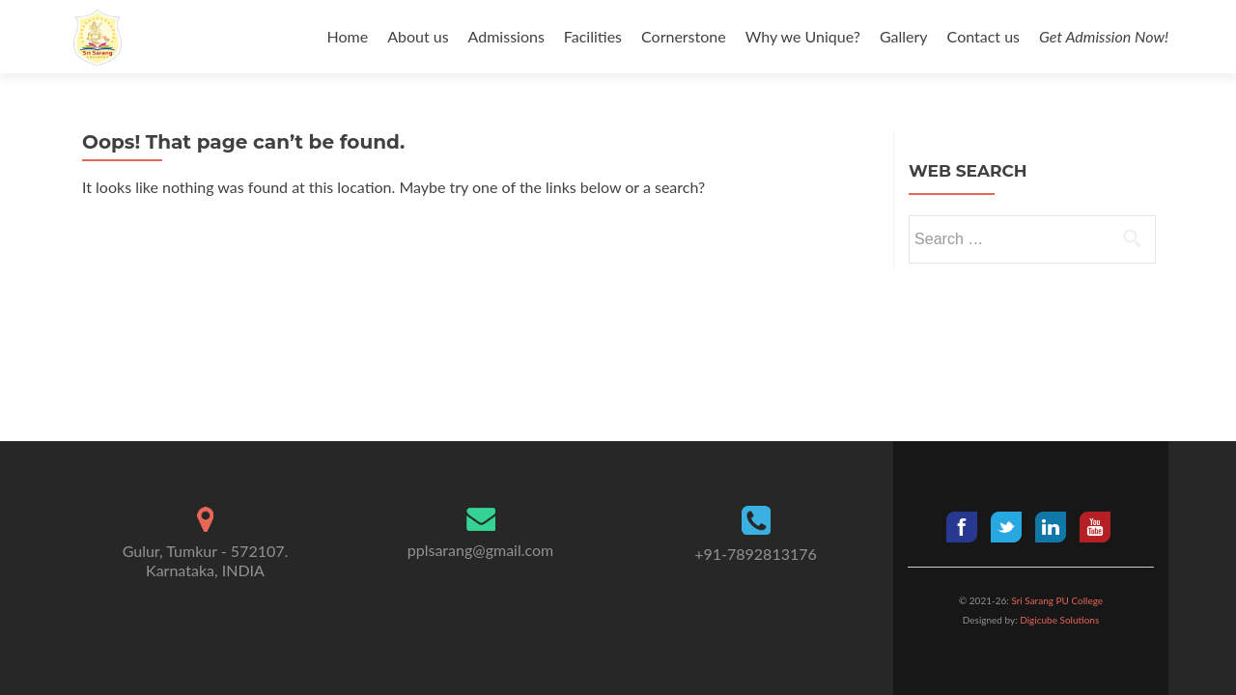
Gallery (904, 36)
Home (348, 36)
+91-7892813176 (755, 553)
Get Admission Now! (1103, 36)
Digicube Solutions (1059, 620)
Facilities (593, 36)
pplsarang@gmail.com (480, 550)
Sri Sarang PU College (1057, 600)
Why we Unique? (802, 36)
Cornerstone (683, 36)
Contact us (983, 36)
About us (417, 36)
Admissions (506, 36)
